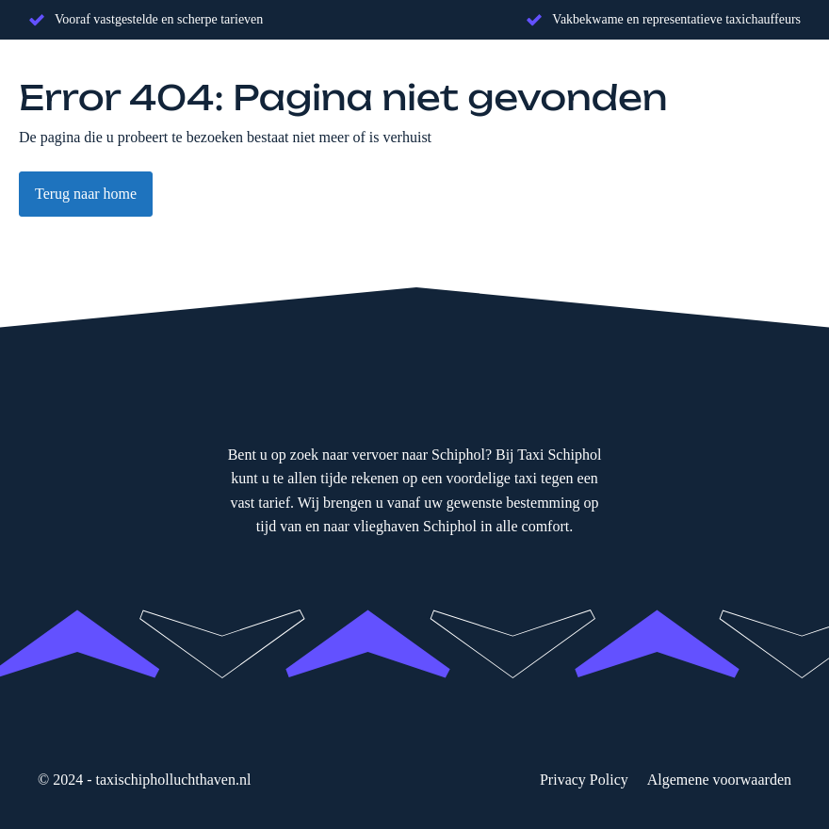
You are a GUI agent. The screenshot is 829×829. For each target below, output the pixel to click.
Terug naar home (86, 194)
